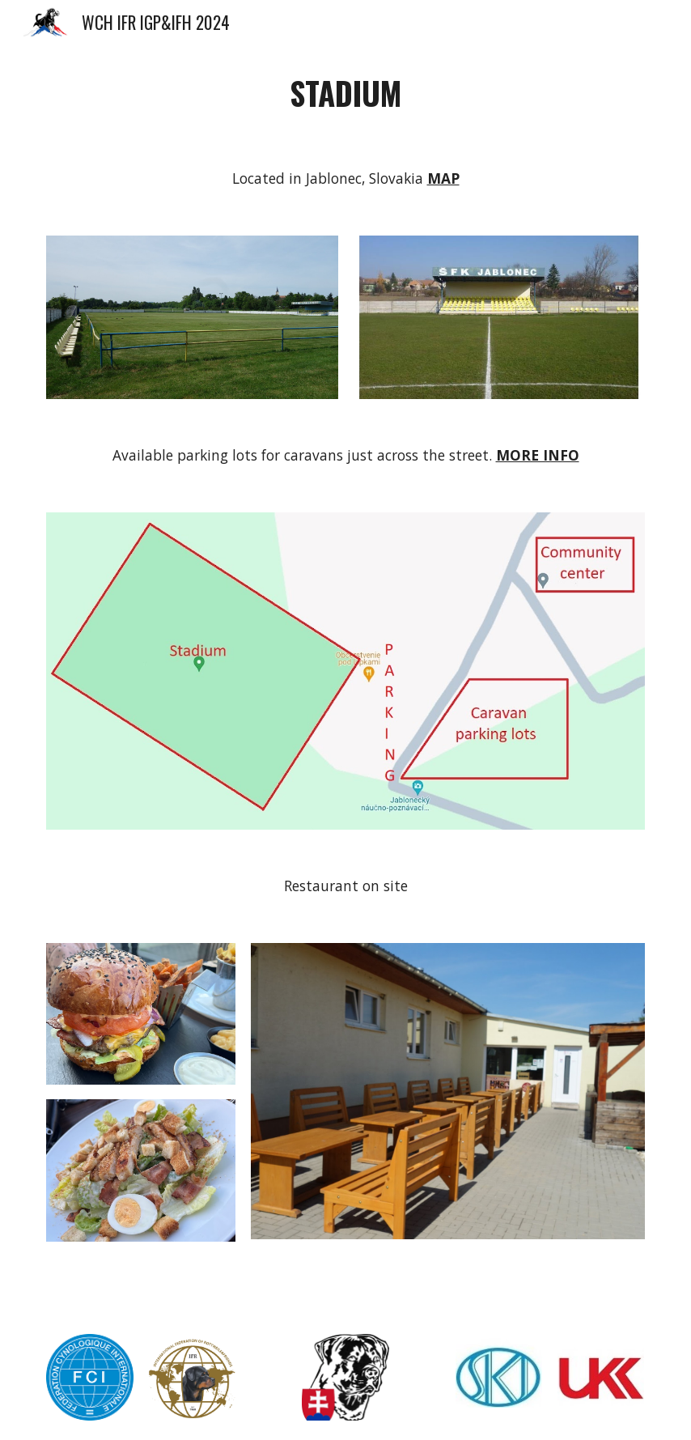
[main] (345, 93)
